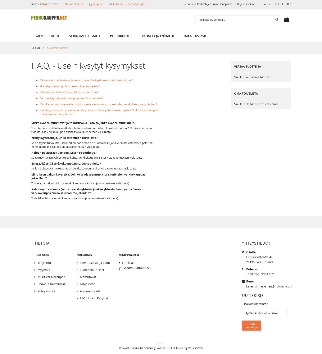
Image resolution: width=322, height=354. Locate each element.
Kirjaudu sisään (246, 4)
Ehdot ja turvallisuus (52, 284)
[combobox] (238, 19)
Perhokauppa (135, 4)
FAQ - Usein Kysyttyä (94, 298)
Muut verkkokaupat (51, 277)
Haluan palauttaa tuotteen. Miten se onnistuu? (69, 92)
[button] (283, 4)
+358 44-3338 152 (48, 4)
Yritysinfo (44, 263)
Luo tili (266, 4)
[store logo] (49, 18)
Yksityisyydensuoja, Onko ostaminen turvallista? (70, 86)
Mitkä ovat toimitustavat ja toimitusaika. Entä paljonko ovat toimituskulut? (86, 80)
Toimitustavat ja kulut (95, 263)
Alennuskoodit (90, 291)
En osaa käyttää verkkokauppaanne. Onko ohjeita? (71, 98)
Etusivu (35, 47)
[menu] (161, 36)
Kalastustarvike (74, 4)
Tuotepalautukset (92, 270)
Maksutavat (88, 277)
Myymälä (44, 270)
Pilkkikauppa (115, 4)
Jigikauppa (95, 4)
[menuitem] (47, 36)
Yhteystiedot (46, 291)
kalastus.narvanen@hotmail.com (269, 286)
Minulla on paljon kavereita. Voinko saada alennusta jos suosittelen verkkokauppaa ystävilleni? (98, 104)
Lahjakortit (87, 284)
